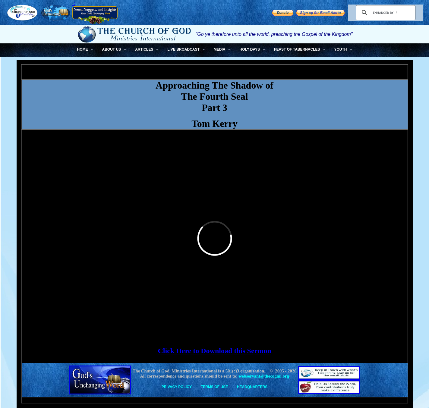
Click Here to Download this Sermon (214, 351)
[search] (384, 12)
